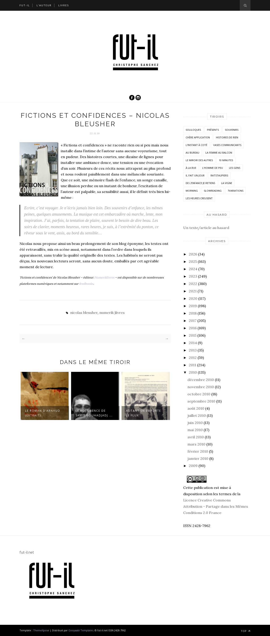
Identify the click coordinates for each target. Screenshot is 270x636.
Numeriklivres (104, 277)
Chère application (198, 137)
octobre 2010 (198, 394)
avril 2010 (195, 437)
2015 (192, 335)
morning (192, 190)
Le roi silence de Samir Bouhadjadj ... (94, 413)
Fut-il (25, 5)
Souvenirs (231, 129)
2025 (193, 261)
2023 (193, 276)
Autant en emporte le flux (143, 413)
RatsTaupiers (219, 175)
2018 (193, 313)
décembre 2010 (200, 379)
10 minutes (226, 160)
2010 (193, 372)
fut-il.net (27, 552)
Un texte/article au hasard (206, 227)
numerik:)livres (112, 312)
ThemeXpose (41, 630)
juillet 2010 (196, 415)
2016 (193, 328)
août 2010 (195, 408)
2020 (193, 298)
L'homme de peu (212, 167)
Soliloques (193, 129)
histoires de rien (227, 137)
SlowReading (213, 190)
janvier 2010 (197, 458)
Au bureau (192, 152)
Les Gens (234, 167)
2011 (192, 365)
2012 (193, 357)
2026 (193, 254)
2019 (193, 306)
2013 (193, 350)
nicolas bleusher (84, 312)
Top (245, 631)
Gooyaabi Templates (80, 630)
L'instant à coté (196, 145)
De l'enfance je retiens (200, 183)
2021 (193, 291)
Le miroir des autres (199, 160)
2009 (193, 465)
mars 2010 (196, 444)
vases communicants (227, 145)
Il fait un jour (195, 175)
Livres (63, 5)
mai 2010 (195, 430)
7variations (235, 190)
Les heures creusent (199, 198)
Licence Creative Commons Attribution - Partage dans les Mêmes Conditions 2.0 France (215, 506)
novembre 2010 (200, 387)
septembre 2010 (201, 401)
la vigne (226, 183)
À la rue (191, 167)
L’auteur (44, 5)
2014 (193, 342)
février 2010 (197, 451)
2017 (192, 320)
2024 (193, 269)
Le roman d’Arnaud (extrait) (42, 413)
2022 (193, 283)
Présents (213, 129)
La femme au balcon (218, 152)
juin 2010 (195, 422)
